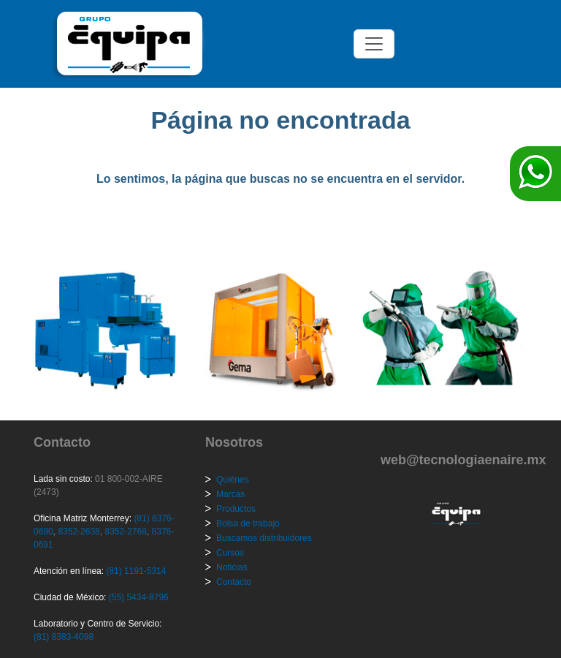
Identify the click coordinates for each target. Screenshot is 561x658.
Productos (236, 509)
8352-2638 (78, 531)
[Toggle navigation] (374, 43)
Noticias (232, 567)
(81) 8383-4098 (64, 637)
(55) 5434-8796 (139, 597)
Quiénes (232, 479)
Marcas (230, 494)
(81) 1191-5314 (136, 571)
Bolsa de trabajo (248, 523)
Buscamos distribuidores (264, 538)
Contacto (233, 582)
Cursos (230, 553)
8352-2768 (124, 531)
